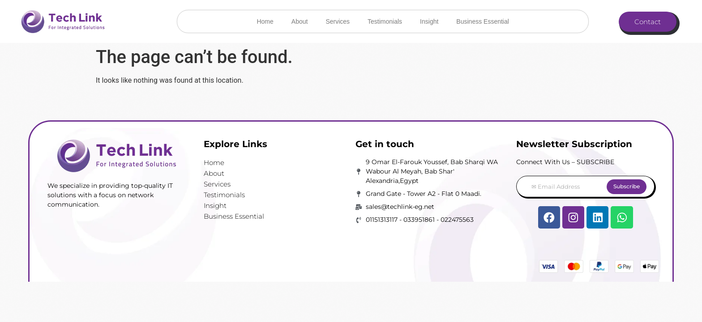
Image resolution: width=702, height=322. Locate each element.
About (299, 21)
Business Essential (482, 21)
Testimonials (385, 21)
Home (265, 21)
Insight (429, 21)
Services (337, 21)
